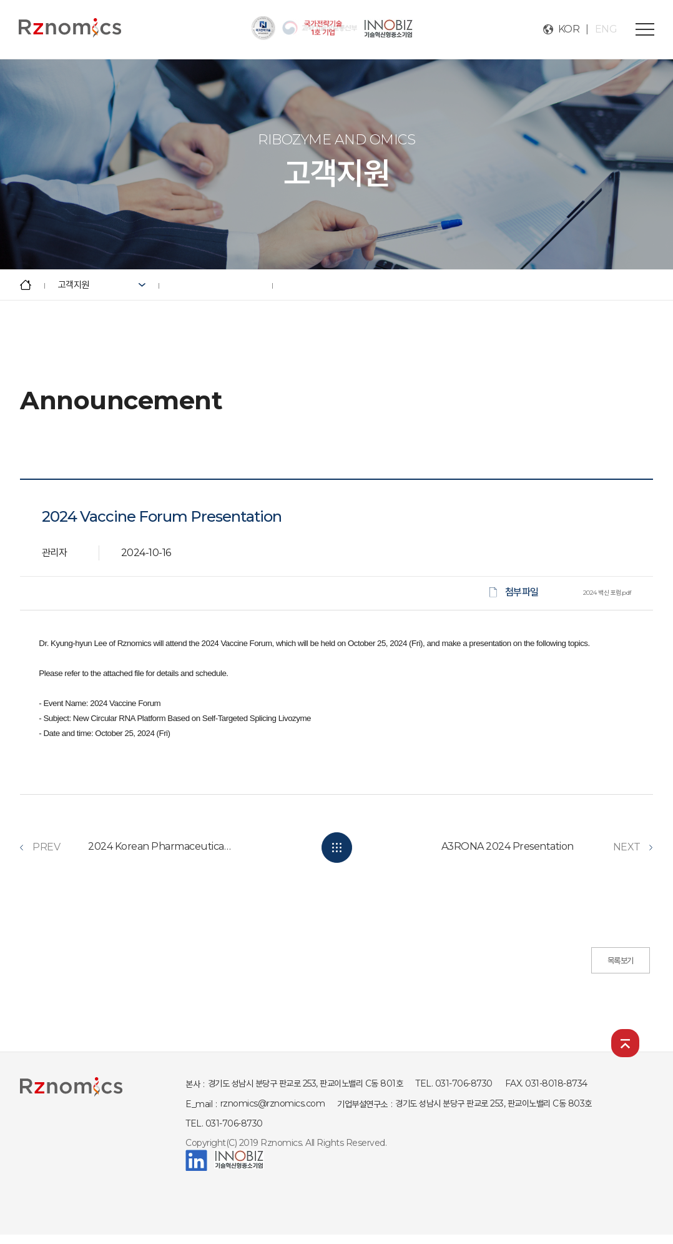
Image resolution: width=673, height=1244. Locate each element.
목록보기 (620, 960)
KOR (569, 29)
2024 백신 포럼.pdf (607, 593)
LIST (337, 847)
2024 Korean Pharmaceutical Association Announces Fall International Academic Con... (160, 846)
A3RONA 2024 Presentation (507, 846)
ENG (606, 29)
